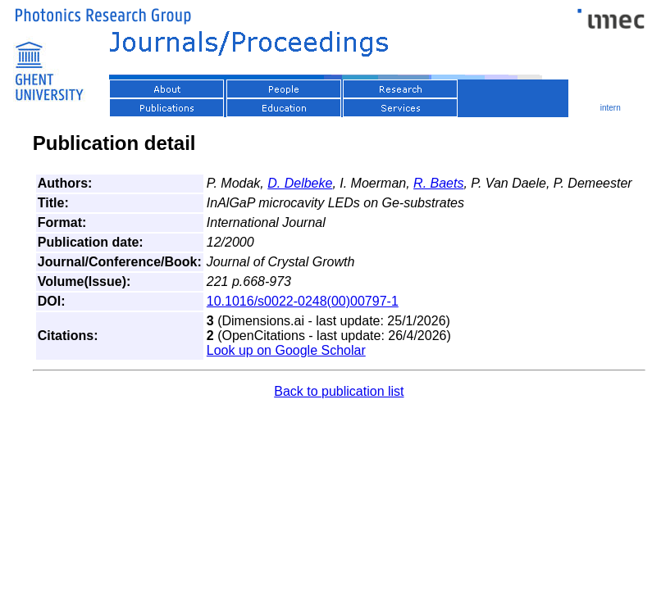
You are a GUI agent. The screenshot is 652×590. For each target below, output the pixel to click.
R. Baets (438, 183)
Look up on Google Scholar (286, 350)
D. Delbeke (299, 183)
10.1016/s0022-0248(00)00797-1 (303, 301)
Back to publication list (339, 391)
